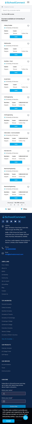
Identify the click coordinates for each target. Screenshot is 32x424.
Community (5, 278)
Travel (3, 367)
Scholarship (5, 274)
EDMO (3, 271)
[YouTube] (15, 221)
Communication (6, 371)
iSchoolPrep (5, 284)
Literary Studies (8, 25)
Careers (4, 291)
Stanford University (7, 311)
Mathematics (7, 43)
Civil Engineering (8, 97)
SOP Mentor (5, 354)
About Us (4, 268)
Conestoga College (7, 321)
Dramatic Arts (7, 150)
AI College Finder (6, 351)
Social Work (7, 79)
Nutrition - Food (8, 61)
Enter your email (7, 398)
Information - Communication (12, 132)
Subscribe (13, 406)
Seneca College (6, 331)
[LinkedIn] (19, 221)
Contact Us (5, 294)
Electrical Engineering (9, 168)
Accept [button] (8, 421)
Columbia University (7, 328)
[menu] (28, 2)
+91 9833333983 (10, 249)
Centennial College (7, 324)
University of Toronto (7, 314)
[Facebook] (3, 221)
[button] (25, 417)
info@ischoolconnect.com (14, 254)
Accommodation (6, 364)
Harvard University (7, 304)
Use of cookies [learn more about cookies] (20, 416)
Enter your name (7, 390)
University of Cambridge (8, 317)
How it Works (5, 265)
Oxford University (6, 307)
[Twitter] (11, 221)
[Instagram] (7, 221)
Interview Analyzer (7, 348)
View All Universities (8, 339)
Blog (3, 287)
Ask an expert (5, 281)
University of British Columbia (9, 334)
